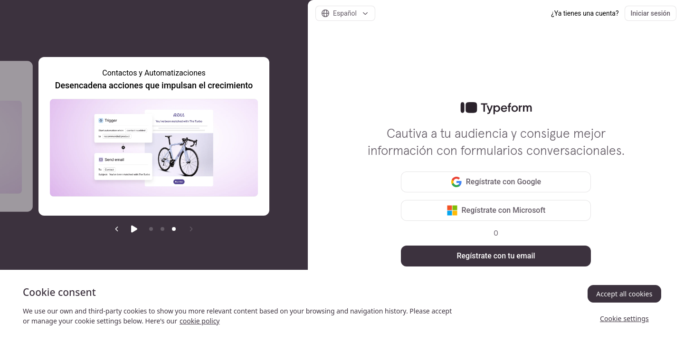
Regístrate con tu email (495, 255)
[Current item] (174, 229)
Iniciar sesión (650, 13)
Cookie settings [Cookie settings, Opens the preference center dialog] (624, 318)
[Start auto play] (134, 229)
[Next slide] (191, 229)
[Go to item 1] (151, 229)
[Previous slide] (117, 229)
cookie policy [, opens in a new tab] (199, 320)
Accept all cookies (624, 293)
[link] (496, 108)
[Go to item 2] (162, 229)
